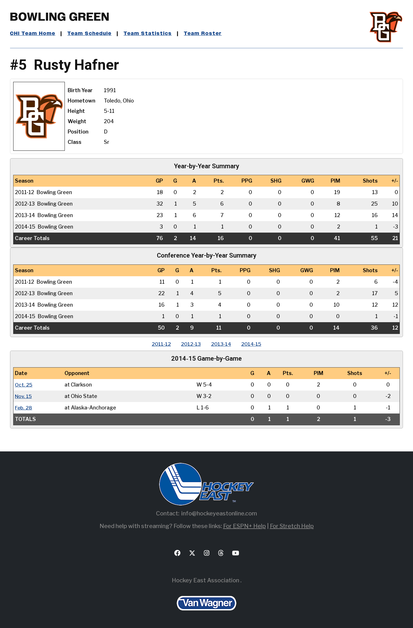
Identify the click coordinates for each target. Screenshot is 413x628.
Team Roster (205, 33)
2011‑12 (159, 344)
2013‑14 (222, 344)
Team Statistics (150, 33)
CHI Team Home (33, 33)
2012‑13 (190, 344)
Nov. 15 (24, 396)
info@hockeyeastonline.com (219, 513)
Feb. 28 (24, 408)
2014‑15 (253, 344)
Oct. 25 (24, 385)
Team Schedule (91, 33)
